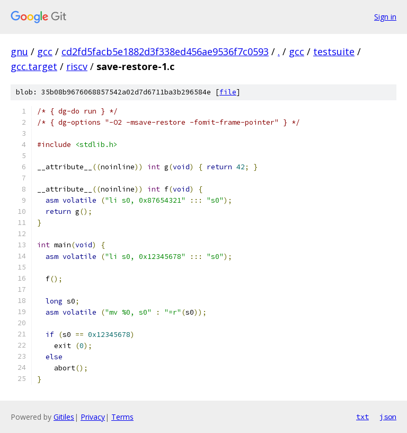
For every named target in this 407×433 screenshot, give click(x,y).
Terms (122, 417)
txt (362, 416)
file (227, 92)
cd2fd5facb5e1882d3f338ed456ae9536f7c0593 (165, 51)
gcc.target (34, 66)
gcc (44, 51)
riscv (76, 66)
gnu (19, 51)
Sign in (385, 17)
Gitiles (64, 417)
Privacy (93, 417)
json (387, 416)
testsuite (334, 51)
